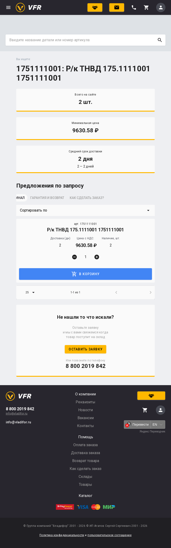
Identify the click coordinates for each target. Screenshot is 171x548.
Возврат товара (85, 461)
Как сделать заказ (85, 468)
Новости (85, 410)
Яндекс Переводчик (152, 431)
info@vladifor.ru (16, 413)
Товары (85, 484)
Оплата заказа (85, 445)
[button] (85, 210)
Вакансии (85, 418)
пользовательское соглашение (109, 535)
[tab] (27, 199)
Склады (85, 476)
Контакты (85, 426)
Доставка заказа (85, 453)
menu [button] (8, 7)
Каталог (85, 495)
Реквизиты (85, 402)
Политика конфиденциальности (61, 535)
